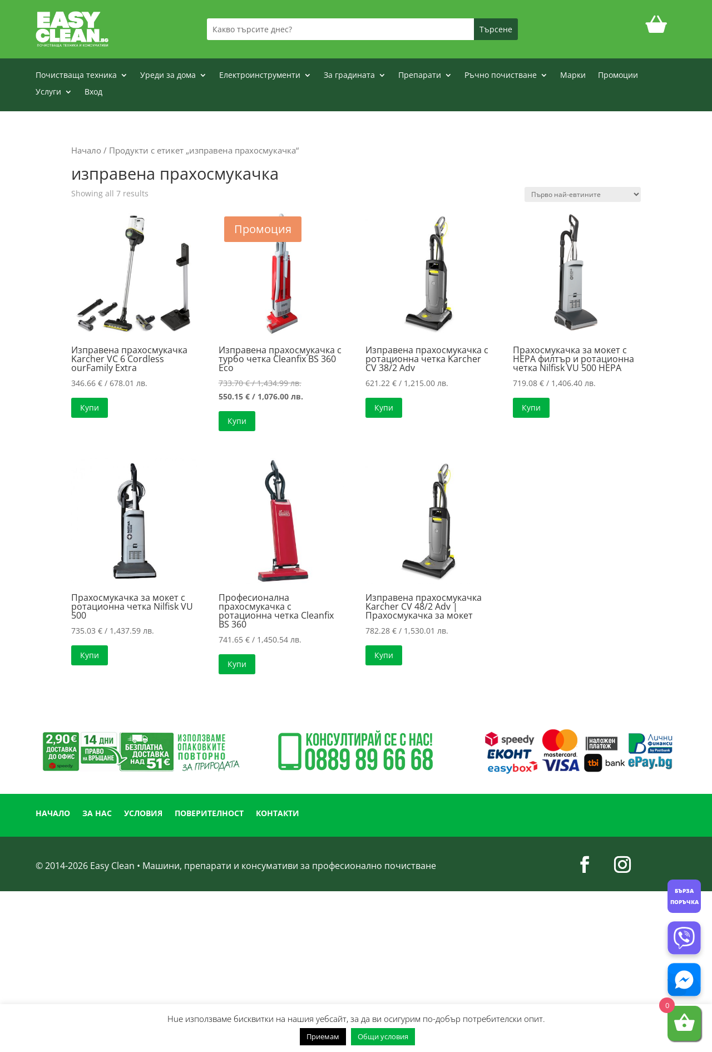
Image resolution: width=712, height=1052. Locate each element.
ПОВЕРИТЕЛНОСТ (209, 813)
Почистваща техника (76, 75)
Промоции (618, 75)
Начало (86, 150)
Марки (573, 75)
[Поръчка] (583, 194)
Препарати (419, 75)
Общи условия (383, 1036)
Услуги (48, 92)
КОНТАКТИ (277, 813)
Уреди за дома (168, 75)
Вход (93, 92)
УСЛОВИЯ (143, 813)
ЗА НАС (97, 813)
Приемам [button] (322, 1036)
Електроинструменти (259, 75)
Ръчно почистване (500, 75)
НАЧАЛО (53, 813)
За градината (349, 75)
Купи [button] (89, 407)
